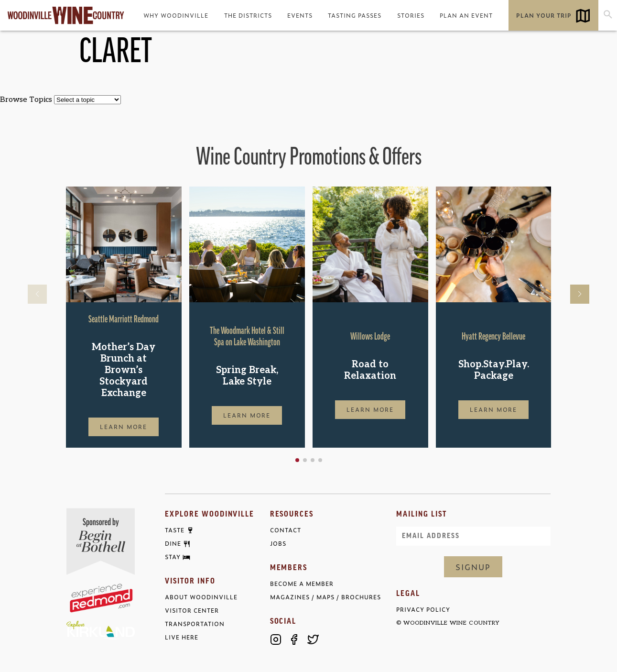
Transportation (195, 624)
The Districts (248, 15)
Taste (174, 530)
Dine (173, 544)
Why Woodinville (175, 15)
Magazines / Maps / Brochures (325, 597)
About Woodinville (201, 597)
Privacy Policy (423, 609)
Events (300, 15)
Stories (410, 15)
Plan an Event (466, 15)
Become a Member (302, 583)
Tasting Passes (354, 15)
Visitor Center (192, 610)
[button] (297, 460)
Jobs (278, 543)
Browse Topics (26, 99)
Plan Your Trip (544, 15)
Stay (173, 557)
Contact (285, 530)
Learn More (124, 426)
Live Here (181, 637)
